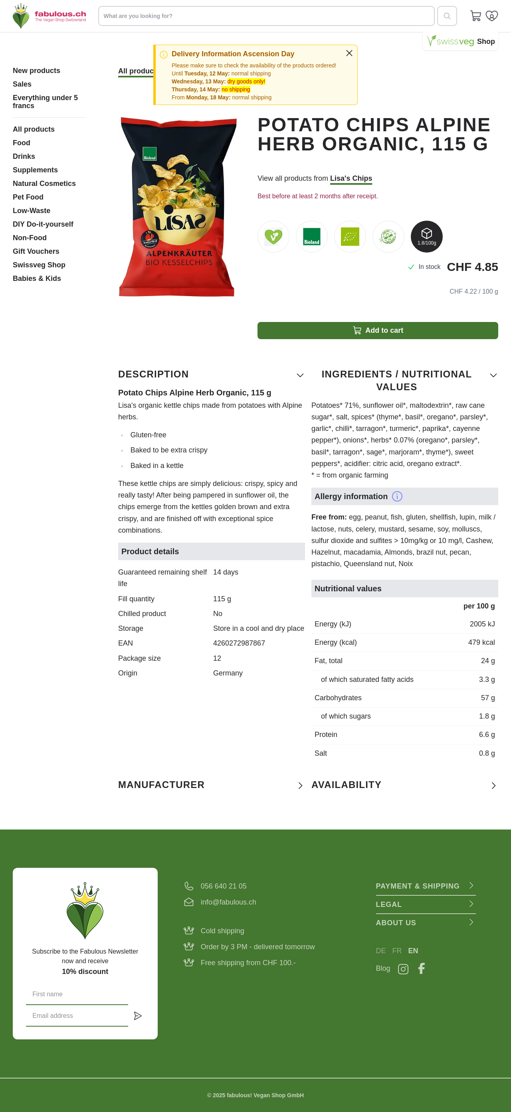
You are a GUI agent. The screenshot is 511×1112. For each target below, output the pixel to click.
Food (21, 143)
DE (381, 951)
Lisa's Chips (351, 178)
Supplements (35, 170)
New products (36, 71)
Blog (383, 968)
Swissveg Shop (39, 265)
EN (413, 951)
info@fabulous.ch (228, 902)
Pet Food (28, 197)
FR (397, 951)
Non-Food (30, 238)
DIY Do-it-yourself (43, 224)
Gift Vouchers (36, 251)
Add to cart (378, 330)
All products (34, 129)
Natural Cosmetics (44, 184)
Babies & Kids (37, 278)
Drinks (24, 156)
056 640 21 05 (224, 886)
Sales (22, 84)
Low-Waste (31, 211)
